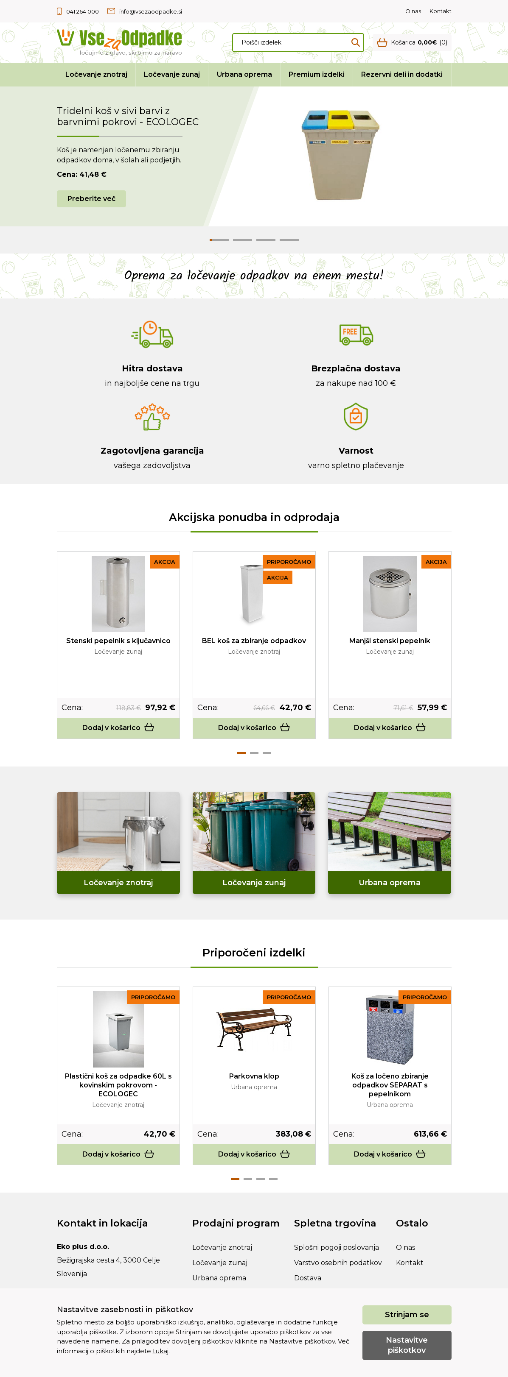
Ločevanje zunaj (172, 74)
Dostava (307, 1278)
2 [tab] (254, 753)
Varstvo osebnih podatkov (338, 1263)
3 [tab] (267, 753)
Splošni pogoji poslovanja (336, 1247)
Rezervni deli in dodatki (402, 74)
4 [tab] (273, 1179)
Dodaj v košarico (118, 728)
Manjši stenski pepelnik (389, 641)
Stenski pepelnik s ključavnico (118, 641)
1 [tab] (241, 753)
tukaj (160, 1351)
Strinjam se (407, 1314)
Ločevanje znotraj (96, 74)
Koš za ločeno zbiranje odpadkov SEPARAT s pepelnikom (390, 1085)
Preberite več (91, 199)
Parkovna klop (254, 1076)
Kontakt (440, 11)
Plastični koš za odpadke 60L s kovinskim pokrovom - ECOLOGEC (118, 1085)
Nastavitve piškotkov (407, 1345)
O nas (413, 11)
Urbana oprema (244, 74)
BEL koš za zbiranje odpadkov (254, 641)
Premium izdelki (317, 74)
